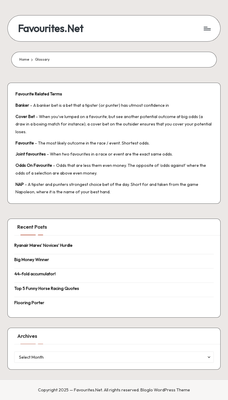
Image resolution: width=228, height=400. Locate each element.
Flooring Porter (29, 302)
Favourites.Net (50, 28)
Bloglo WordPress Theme (165, 390)
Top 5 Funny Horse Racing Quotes (46, 288)
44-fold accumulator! (35, 274)
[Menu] (207, 28)
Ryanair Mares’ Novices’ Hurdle (43, 245)
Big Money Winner (31, 259)
